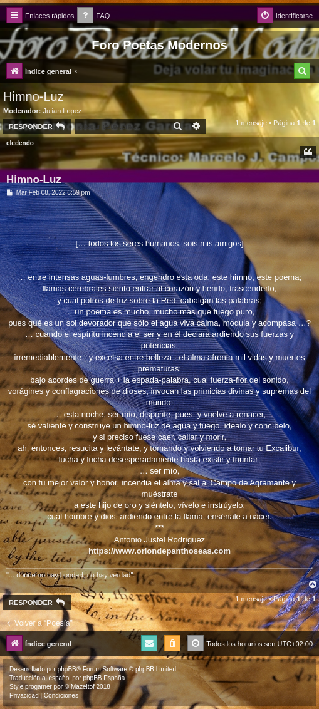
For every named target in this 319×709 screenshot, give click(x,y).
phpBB (67, 669)
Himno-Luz (33, 96)
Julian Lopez (62, 111)
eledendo (20, 143)
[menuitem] (93, 16)
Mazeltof (83, 686)
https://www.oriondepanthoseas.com (159, 551)
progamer (38, 686)
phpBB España (104, 678)
